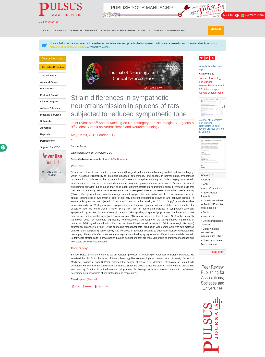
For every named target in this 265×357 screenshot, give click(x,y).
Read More (217, 251)
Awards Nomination (53, 58)
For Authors (52, 88)
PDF (76, 286)
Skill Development (175, 30)
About (46, 30)
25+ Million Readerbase (53, 67)
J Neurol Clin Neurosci (115, 159)
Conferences (75, 30)
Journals (59, 30)
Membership (91, 30)
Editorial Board (49, 95)
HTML (87, 286)
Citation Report (49, 101)
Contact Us (144, 30)
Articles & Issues (52, 108)
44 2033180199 (48, 22)
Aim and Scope (49, 82)
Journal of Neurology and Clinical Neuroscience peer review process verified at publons (211, 126)
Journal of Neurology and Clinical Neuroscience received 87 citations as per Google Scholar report (211, 85)
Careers (157, 30)
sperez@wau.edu (88, 279)
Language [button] (216, 29)
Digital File (101, 286)
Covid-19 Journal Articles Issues (118, 30)
